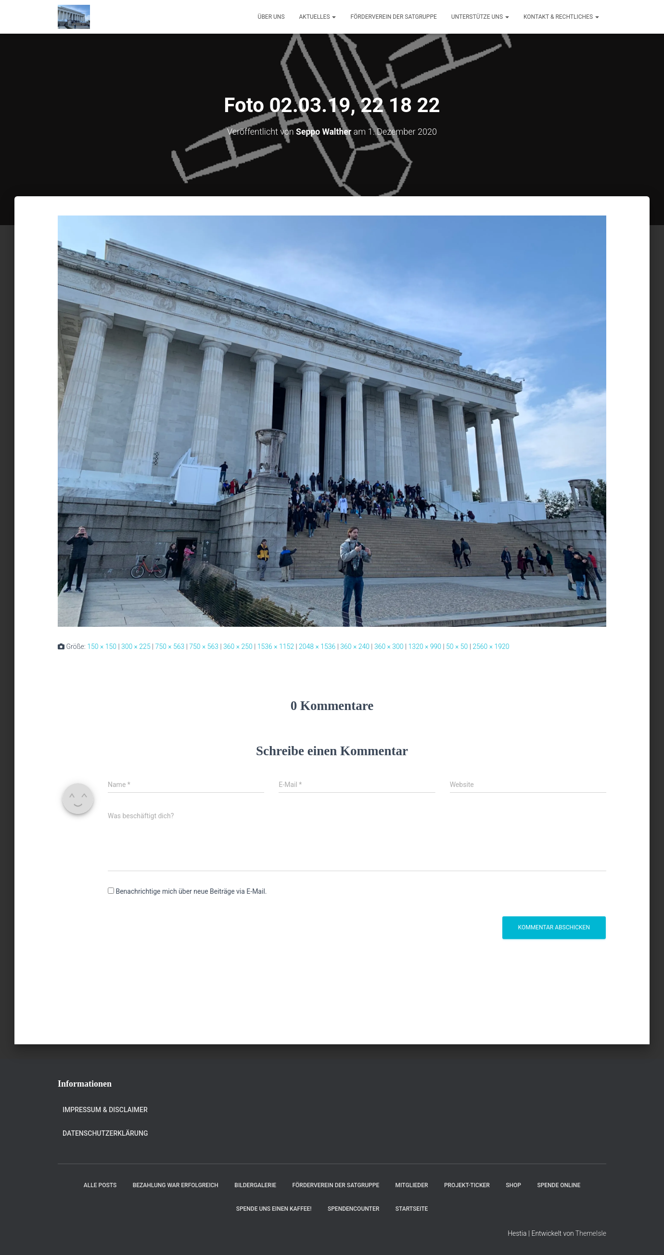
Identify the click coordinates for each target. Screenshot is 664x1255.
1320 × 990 (425, 646)
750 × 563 (170, 646)
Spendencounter (353, 1208)
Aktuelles (317, 16)
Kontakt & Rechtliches (561, 16)
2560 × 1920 (490, 646)
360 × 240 (355, 646)
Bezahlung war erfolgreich (175, 1185)
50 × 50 (457, 646)
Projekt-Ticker (467, 1185)
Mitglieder (412, 1185)
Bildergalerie (255, 1185)
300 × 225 (136, 646)
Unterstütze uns (480, 16)
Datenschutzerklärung (105, 1133)
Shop (513, 1185)
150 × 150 (101, 646)
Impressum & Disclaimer (105, 1110)
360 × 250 (238, 646)
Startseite (412, 1208)
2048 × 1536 (317, 646)
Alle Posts (100, 1185)
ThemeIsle (590, 1233)
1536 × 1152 (275, 646)
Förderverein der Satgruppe (393, 16)
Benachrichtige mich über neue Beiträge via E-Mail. (191, 891)
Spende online (558, 1185)
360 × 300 (389, 646)
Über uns (271, 16)
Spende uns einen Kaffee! (274, 1208)
